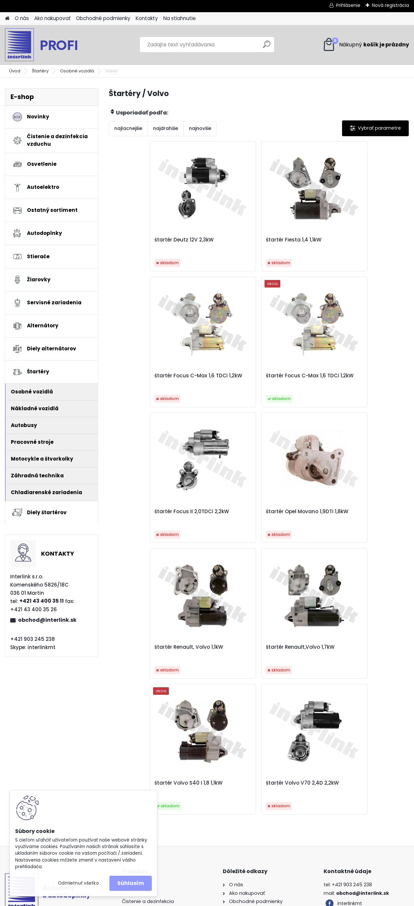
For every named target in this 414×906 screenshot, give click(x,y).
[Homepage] (7, 18)
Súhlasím (130, 883)
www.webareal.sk (234, 899)
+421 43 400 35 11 (41, 601)
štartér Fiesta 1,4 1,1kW (243, 240)
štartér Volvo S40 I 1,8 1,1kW (350, 511)
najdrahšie (165, 128)
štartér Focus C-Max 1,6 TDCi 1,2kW (352, 243)
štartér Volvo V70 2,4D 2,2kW (252, 647)
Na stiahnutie (179, 18)
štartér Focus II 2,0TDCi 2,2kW (253, 375)
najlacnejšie (128, 128)
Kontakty (147, 18)
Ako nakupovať (52, 18)
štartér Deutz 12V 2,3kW (145, 240)
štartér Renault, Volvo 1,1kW (150, 511)
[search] (266, 46)
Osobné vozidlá (77, 71)
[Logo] (50, 44)
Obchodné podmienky (103, 18)
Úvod (14, 71)
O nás (22, 18)
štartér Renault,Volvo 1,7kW (250, 511)
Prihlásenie (348, 5)
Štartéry (40, 71)
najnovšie (200, 128)
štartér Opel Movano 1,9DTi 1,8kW (357, 375)
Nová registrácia (390, 5)
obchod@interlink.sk (47, 620)
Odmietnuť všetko (78, 883)
